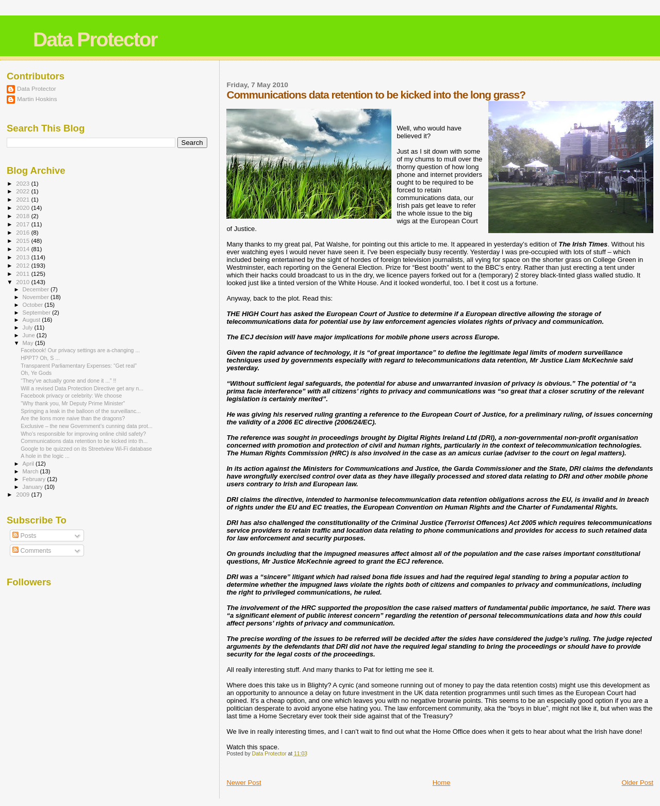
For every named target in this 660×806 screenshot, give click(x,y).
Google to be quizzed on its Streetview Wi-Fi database (86, 449)
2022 (23, 191)
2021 (23, 199)
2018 (23, 215)
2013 (23, 257)
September (38, 312)
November (37, 297)
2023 (23, 183)
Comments (31, 550)
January (34, 487)
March (31, 471)
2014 (23, 248)
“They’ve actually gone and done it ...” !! (68, 380)
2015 (23, 240)
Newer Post (243, 782)
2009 (23, 494)
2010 (23, 281)
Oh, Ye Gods (36, 373)
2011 (23, 273)
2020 (23, 207)
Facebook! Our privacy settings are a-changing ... (80, 350)
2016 (23, 232)
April (29, 463)
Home (442, 782)
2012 (23, 265)
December (37, 289)
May (29, 343)
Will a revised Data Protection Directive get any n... (82, 388)
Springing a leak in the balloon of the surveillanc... (81, 411)
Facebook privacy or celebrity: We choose (71, 395)
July (29, 327)
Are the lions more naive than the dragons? (73, 418)
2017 (23, 224)
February (35, 479)
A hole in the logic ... (45, 456)
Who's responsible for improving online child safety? (83, 434)
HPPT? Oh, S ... (40, 358)
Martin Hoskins (37, 98)
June (30, 335)
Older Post (637, 782)
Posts (24, 535)
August (32, 320)
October (34, 305)
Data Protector (95, 39)
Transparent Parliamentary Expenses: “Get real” (79, 366)
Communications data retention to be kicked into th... (84, 441)
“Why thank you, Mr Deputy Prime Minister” (73, 403)
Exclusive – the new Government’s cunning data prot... (87, 426)
